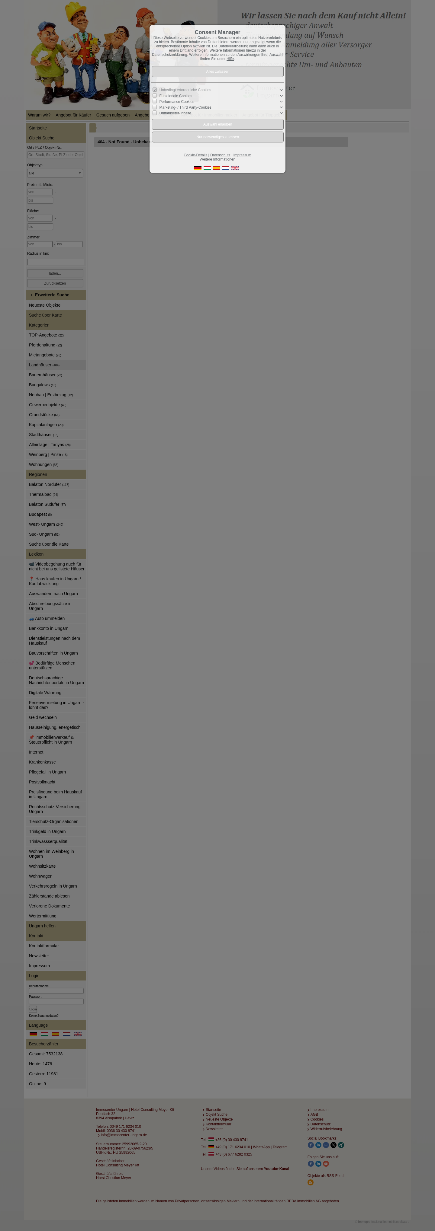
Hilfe (230, 59)
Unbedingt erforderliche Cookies (185, 90)
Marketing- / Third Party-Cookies (186, 107)
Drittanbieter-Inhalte (175, 113)
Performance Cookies (177, 102)
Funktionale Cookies (176, 96)
